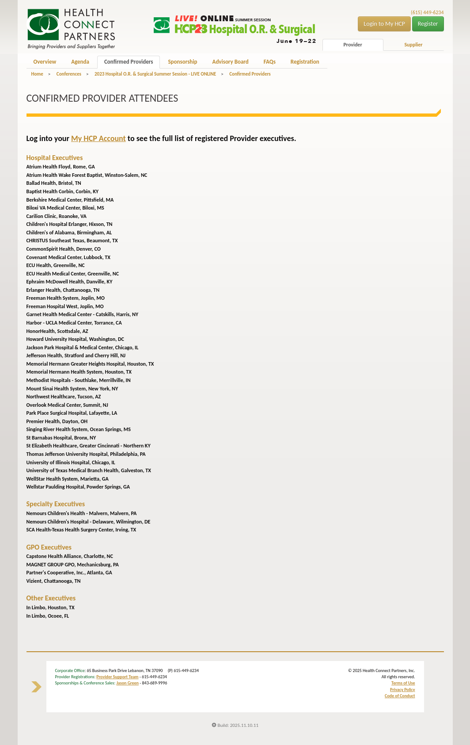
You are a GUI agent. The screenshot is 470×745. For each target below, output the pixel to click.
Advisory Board (230, 61)
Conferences (69, 74)
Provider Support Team (117, 677)
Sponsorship (182, 61)
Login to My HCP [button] (384, 23)
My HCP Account (98, 138)
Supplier (413, 45)
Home (37, 74)
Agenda (80, 61)
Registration (305, 61)
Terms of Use (403, 683)
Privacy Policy (402, 689)
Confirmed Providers (128, 61)
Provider (352, 45)
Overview (45, 61)
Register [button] (428, 23)
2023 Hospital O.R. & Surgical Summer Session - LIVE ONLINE (155, 74)
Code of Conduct (400, 696)
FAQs (270, 61)
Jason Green (127, 683)
